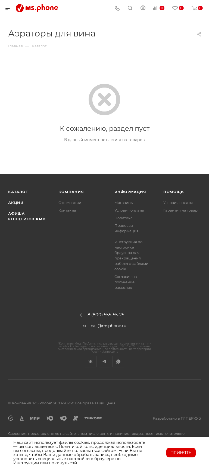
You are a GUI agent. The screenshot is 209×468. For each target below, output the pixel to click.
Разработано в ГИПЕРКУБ (177, 418)
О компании (69, 202)
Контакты (67, 210)
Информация (130, 192)
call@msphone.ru (108, 325)
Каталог (18, 192)
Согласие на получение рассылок (125, 282)
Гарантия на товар (180, 210)
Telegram (104, 361)
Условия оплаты (129, 210)
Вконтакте (90, 361)
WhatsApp (118, 361)
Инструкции (26, 462)
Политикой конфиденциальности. (95, 446)
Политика (123, 218)
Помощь (173, 192)
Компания (71, 192)
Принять (181, 452)
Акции (16, 202)
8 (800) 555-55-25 (106, 315)
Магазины (123, 202)
